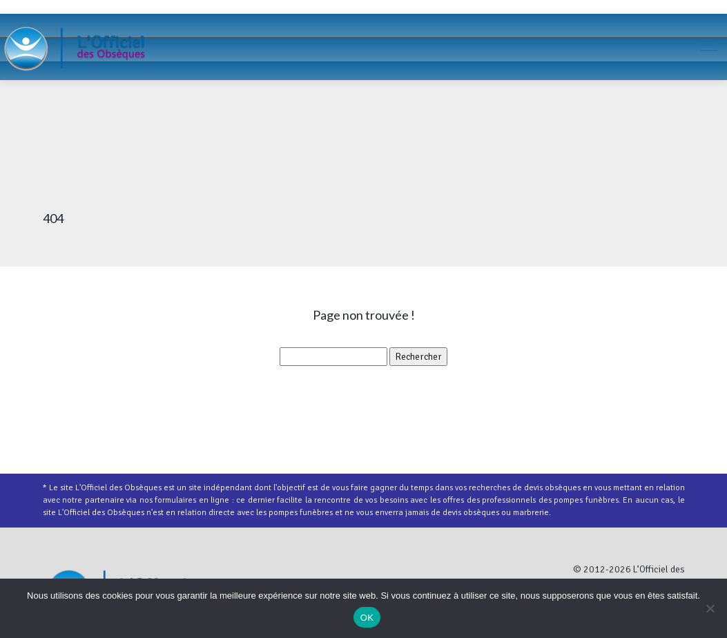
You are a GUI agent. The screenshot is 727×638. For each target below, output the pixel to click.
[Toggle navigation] (707, 47)
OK (367, 617)
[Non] (710, 608)
